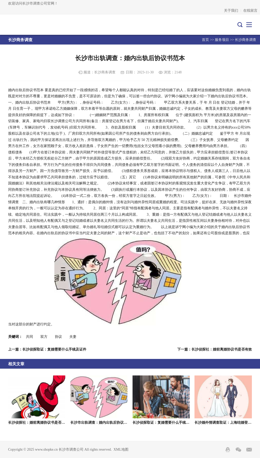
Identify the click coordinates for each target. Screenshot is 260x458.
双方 (43, 337)
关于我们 (231, 10)
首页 (205, 40)
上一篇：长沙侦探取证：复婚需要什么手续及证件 (47, 349)
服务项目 (222, 40)
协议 (58, 337)
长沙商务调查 (245, 40)
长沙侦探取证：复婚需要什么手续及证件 (165, 422)
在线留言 (250, 10)
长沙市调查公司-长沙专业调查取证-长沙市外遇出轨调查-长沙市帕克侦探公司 (30, 25)
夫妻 (72, 337)
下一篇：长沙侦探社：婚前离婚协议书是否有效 (214, 349)
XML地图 (120, 449)
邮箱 (249, 449)
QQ (228, 449)
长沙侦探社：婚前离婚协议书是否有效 (38, 422)
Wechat (238, 449)
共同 (29, 337)
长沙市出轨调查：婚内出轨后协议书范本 (102, 422)
